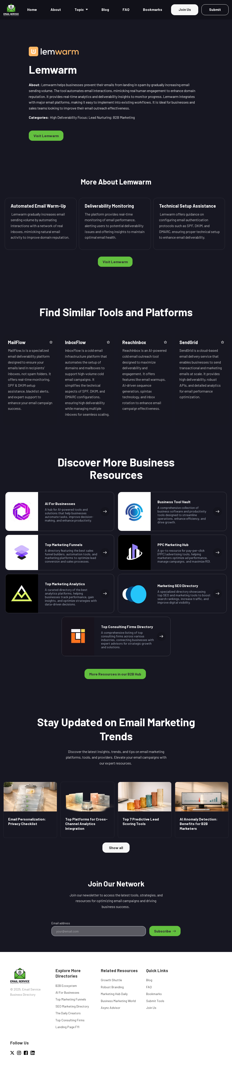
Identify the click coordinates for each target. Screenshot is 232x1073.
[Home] (12, 9)
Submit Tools (155, 1001)
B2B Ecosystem (66, 986)
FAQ (149, 987)
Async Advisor (110, 1008)
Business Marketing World (118, 1001)
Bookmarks (154, 994)
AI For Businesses (67, 992)
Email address (60, 923)
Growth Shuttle (111, 980)
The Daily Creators (68, 1013)
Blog (149, 980)
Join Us (151, 1008)
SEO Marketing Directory (72, 1006)
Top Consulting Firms (70, 1020)
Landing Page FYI (67, 1027)
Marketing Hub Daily (114, 994)
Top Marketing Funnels (71, 999)
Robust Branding (112, 987)
